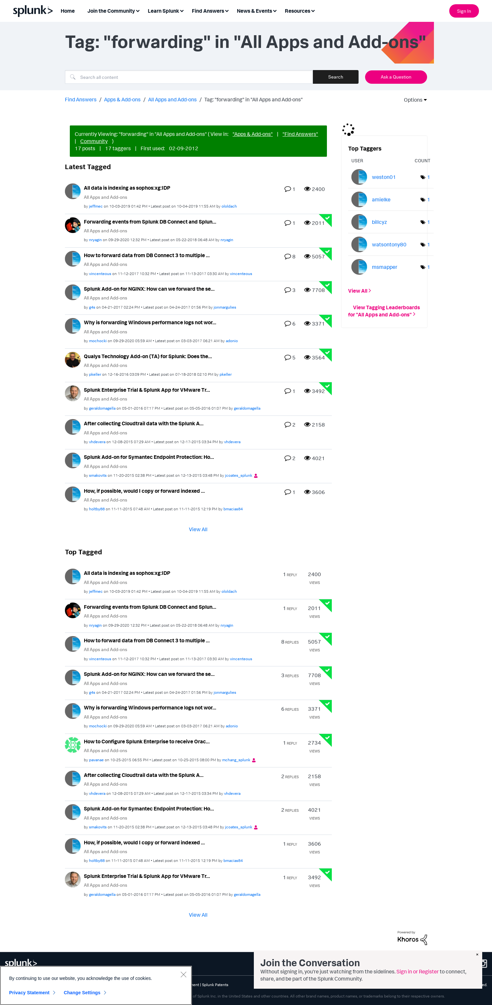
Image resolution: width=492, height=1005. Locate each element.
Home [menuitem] (68, 10)
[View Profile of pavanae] (96, 759)
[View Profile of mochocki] (98, 340)
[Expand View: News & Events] (274, 10)
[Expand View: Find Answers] (226, 10)
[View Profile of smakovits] (98, 475)
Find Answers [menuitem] (208, 10)
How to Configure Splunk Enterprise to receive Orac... (147, 741)
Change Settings (82, 992)
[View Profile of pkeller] (95, 374)
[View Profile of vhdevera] (97, 441)
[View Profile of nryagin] (95, 239)
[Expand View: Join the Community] (137, 10)
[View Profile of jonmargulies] (225, 307)
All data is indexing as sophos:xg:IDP (127, 187)
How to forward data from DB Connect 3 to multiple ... (147, 255)
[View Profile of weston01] (384, 177)
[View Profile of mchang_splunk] (236, 759)
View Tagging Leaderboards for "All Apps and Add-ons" (384, 310)
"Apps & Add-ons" (253, 134)
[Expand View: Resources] (313, 10)
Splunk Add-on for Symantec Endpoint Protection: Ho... (149, 457)
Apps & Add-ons (122, 99)
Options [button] (411, 99)
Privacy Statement (29, 992)
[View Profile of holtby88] (97, 508)
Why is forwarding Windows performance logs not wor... (150, 322)
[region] (96, 985)
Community (94, 141)
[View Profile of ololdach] (229, 206)
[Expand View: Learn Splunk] (181, 10)
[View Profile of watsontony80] (389, 244)
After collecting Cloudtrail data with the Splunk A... (144, 423)
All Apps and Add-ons (172, 99)
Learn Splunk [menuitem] (163, 10)
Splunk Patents (215, 984)
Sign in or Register (417, 971)
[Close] (183, 974)
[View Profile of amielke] (381, 199)
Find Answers (81, 99)
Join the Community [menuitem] (111, 10)
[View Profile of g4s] (92, 307)
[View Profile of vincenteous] (100, 273)
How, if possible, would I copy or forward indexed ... (144, 491)
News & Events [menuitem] (254, 10)
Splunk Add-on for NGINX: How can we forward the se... (149, 288)
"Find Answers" (300, 134)
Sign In (464, 11)
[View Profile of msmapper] (384, 267)
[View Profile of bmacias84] (233, 508)
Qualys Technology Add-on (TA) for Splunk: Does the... (148, 356)
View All (198, 529)
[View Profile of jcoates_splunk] (238, 475)
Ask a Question (396, 77)
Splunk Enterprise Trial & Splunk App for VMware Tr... (147, 389)
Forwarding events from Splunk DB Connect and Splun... (150, 221)
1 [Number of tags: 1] (428, 177)
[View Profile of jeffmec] (96, 206)
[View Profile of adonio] (232, 340)
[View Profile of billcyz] (379, 222)
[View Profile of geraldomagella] (102, 408)
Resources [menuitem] (297, 10)
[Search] (189, 77)
